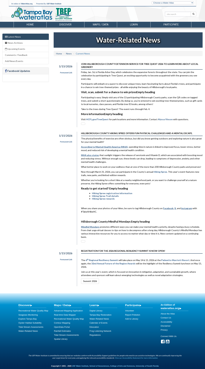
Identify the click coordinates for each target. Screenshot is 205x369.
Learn (93, 305)
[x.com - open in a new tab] (175, 208)
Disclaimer (166, 326)
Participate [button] (171, 24)
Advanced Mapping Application (68, 310)
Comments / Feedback (16, 55)
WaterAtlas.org (27, 4)
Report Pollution (132, 315)
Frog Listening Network (100, 331)
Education (94, 327)
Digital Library (96, 310)
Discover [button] (65, 24)
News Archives (14, 42)
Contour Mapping (62, 323)
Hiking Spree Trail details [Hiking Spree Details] (105, 196)
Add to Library (131, 319)
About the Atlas (168, 314)
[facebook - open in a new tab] (168, 208)
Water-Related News (28, 331)
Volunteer (129, 310)
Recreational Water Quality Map (33, 310)
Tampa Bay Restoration (100, 315)
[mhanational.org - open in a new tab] (104, 146)
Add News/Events (14, 61)
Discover (24, 305)
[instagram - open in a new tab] (186, 208)
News (69, 53)
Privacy (164, 330)
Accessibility (166, 322)
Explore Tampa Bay (27, 319)
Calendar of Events (98, 323)
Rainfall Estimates (62, 331)
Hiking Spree (160, 171)
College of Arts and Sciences (122, 366)
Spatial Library (60, 339)
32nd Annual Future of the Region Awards (113, 263)
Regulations (95, 335)
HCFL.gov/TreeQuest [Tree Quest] (97, 119)
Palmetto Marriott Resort (175, 260)
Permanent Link (66, 73)
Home (30, 24)
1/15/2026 (65, 66)
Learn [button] (134, 24)
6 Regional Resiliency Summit (102, 260)
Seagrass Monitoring (28, 315)
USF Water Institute (54, 4)
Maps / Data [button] (100, 24)
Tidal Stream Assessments (30, 327)
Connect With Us (168, 336)
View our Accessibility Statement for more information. (136, 358)
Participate (132, 305)
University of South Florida (147, 366)
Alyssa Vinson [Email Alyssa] (165, 119)
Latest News (13, 36)
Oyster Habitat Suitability (29, 323)
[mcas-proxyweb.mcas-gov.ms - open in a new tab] (90, 226)
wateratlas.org (170, 308)
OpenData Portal (62, 327)
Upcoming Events (15, 49)
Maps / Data (61, 305)
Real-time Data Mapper (65, 315)
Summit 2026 (90, 281)
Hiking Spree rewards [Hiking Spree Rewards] (103, 198)
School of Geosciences (99, 366)
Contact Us (166, 318)
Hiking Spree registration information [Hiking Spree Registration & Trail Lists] (112, 193)
